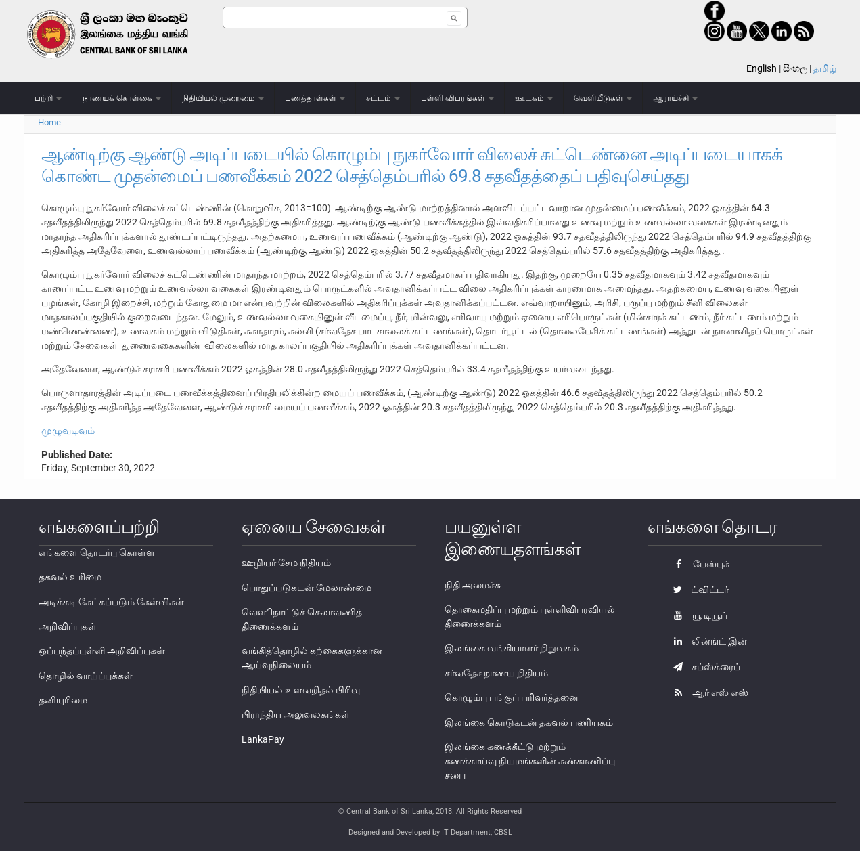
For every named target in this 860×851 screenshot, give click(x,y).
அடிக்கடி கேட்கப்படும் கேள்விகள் (111, 601)
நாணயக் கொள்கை (122, 98)
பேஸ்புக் (697, 564)
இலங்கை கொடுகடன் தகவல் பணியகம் (529, 722)
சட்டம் (383, 98)
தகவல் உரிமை (70, 576)
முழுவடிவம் (68, 430)
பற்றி (48, 98)
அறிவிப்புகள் (68, 626)
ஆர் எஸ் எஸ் (707, 692)
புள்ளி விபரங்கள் (457, 98)
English (761, 68)
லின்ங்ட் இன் (706, 641)
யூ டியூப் (696, 615)
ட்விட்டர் (697, 589)
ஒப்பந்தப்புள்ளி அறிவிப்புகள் (102, 650)
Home (49, 122)
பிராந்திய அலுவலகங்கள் (296, 714)
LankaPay (263, 739)
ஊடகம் (534, 98)
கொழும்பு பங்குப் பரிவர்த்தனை (512, 697)
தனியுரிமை (63, 700)
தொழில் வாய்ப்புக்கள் (86, 675)
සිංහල (795, 68)
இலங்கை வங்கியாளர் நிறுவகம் (512, 647)
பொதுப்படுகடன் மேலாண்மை (306, 587)
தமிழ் (824, 68)
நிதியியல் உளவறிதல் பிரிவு (301, 689)
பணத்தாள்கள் (315, 98)
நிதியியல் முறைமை (223, 98)
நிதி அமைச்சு (473, 585)
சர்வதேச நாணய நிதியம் (496, 673)
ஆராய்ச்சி (675, 98)
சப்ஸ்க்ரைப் (703, 666)
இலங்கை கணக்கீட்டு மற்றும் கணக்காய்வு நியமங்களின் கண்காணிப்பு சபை (530, 761)
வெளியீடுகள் (603, 98)
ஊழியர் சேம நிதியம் (286, 562)
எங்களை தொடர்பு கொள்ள (97, 552)
